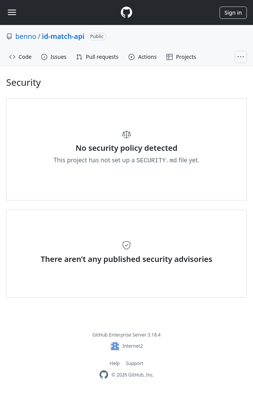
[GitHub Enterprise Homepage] (103, 375)
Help (115, 363)
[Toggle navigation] (12, 12)
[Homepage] (126, 12)
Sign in (233, 12)
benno (25, 36)
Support (134, 363)
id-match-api (63, 36)
